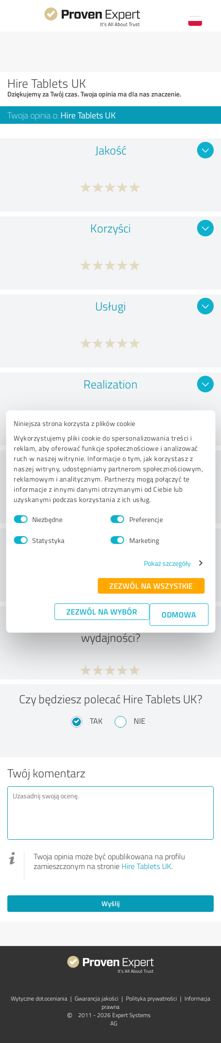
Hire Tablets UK (146, 866)
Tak (96, 720)
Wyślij (110, 903)
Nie (139, 720)
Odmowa (178, 614)
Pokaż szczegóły (167, 563)
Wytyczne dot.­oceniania (39, 998)
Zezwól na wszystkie (151, 585)
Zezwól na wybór (101, 611)
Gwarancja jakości (97, 998)
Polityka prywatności (151, 998)
